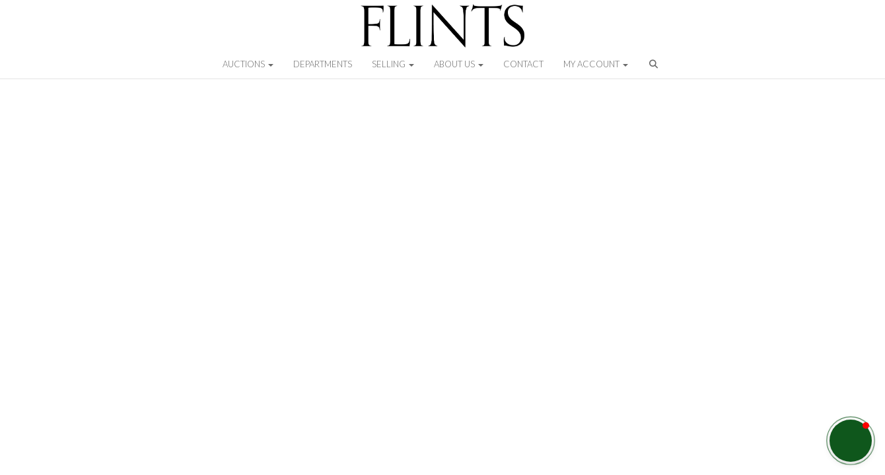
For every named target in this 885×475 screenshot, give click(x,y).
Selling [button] (393, 64)
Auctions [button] (248, 64)
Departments (322, 64)
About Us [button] (458, 64)
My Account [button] (595, 64)
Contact (523, 64)
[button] (655, 67)
